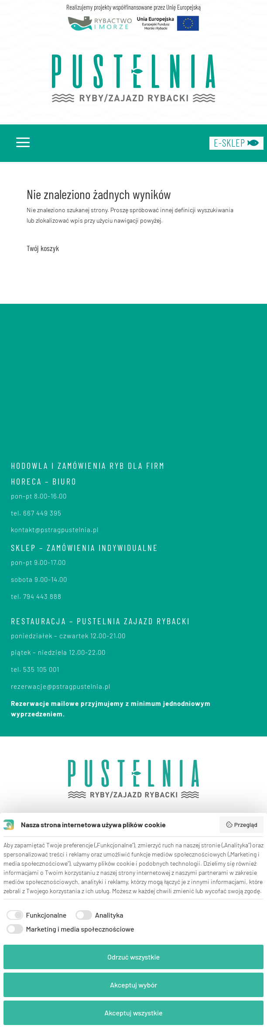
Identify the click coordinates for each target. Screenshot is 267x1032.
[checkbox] (34, 915)
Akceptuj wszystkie (133, 1012)
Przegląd (241, 825)
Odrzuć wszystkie (133, 957)
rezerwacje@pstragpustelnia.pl (60, 686)
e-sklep (236, 143)
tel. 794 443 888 (36, 596)
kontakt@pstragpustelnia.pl (55, 529)
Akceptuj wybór (133, 984)
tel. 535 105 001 (35, 669)
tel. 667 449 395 (36, 513)
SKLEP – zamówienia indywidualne (84, 547)
